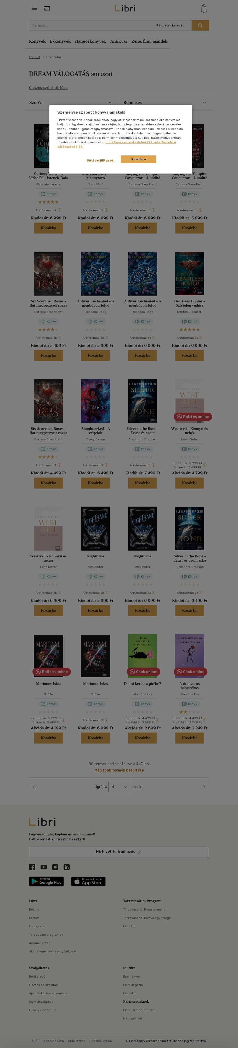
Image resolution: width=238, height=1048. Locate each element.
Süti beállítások (100, 160)
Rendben (138, 159)
